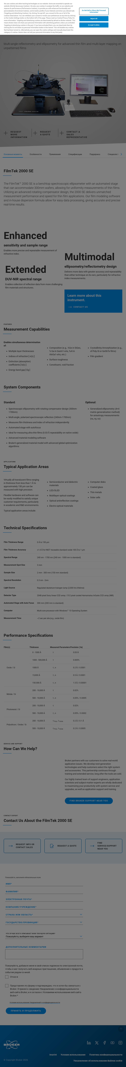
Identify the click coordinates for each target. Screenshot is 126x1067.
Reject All (93, 18)
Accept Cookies (94, 25)
